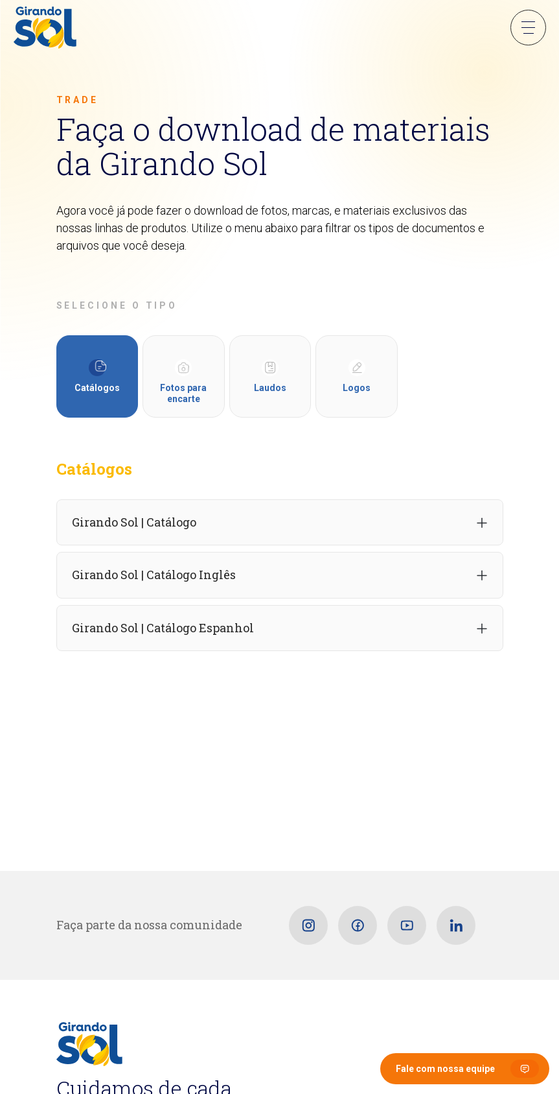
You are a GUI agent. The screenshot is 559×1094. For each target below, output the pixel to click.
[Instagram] (308, 925)
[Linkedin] (456, 925)
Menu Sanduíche (528, 27)
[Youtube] (406, 925)
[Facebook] (357, 925)
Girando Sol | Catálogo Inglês (154, 574)
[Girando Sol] (45, 28)
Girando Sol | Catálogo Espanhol (163, 628)
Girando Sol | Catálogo (134, 522)
